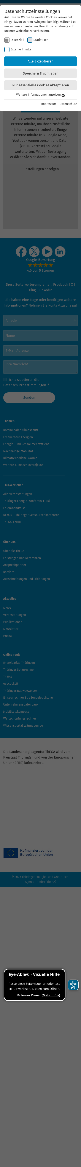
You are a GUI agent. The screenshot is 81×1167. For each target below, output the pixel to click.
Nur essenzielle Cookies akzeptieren (40, 85)
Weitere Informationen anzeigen (40, 95)
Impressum (49, 104)
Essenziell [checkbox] (17, 40)
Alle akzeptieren (40, 61)
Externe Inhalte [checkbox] (21, 49)
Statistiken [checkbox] (40, 40)
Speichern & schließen (40, 73)
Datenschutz (68, 104)
